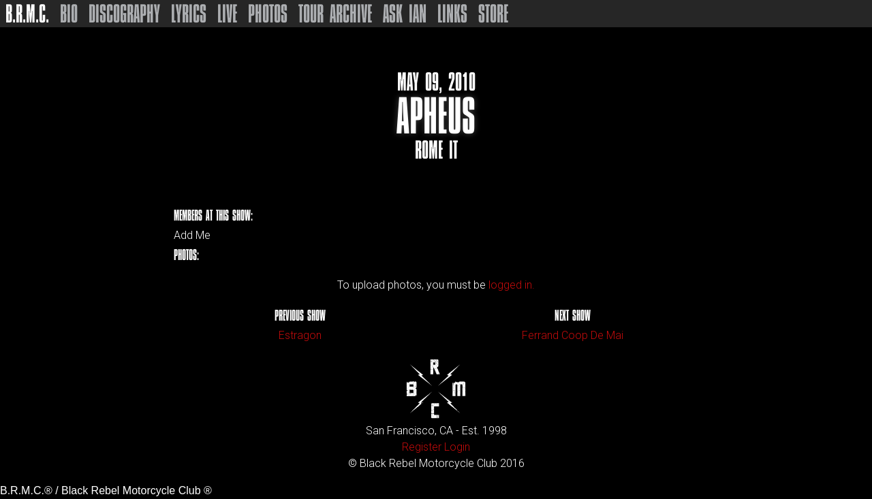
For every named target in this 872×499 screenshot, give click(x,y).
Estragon (300, 335)
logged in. (511, 284)
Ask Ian (404, 13)
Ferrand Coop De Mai (572, 335)
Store (493, 13)
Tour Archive (335, 13)
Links (452, 13)
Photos (267, 13)
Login (457, 446)
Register (421, 446)
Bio (69, 13)
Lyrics (188, 13)
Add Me (192, 235)
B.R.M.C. (27, 13)
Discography (124, 13)
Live (227, 13)
